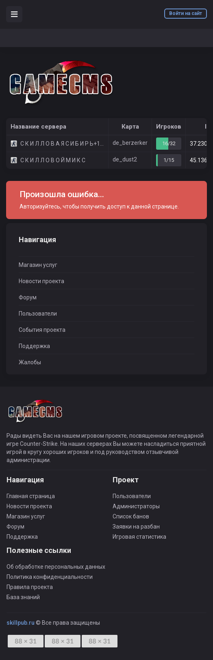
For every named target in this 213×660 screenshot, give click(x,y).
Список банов (131, 516)
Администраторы (136, 506)
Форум (28, 297)
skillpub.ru (21, 622)
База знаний (23, 597)
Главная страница (31, 496)
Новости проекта (41, 281)
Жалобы (30, 362)
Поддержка (34, 346)
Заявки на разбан (136, 526)
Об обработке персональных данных (56, 566)
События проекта (42, 330)
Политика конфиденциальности (50, 577)
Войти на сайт (185, 13)
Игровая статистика (139, 536)
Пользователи (38, 313)
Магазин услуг (38, 265)
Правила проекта (30, 587)
